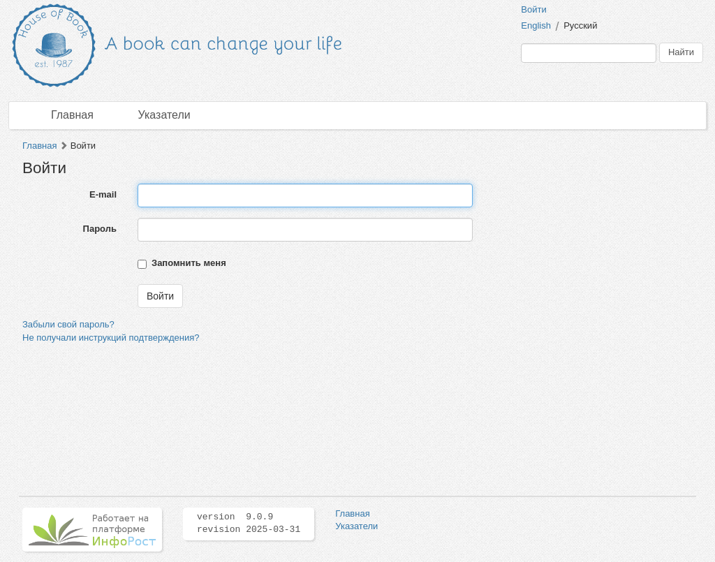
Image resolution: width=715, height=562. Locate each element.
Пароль (100, 228)
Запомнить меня (189, 263)
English (536, 25)
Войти (533, 9)
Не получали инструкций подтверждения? (110, 337)
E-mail (103, 194)
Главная (72, 115)
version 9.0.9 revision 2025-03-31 (248, 523)
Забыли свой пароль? (68, 324)
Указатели (164, 115)
